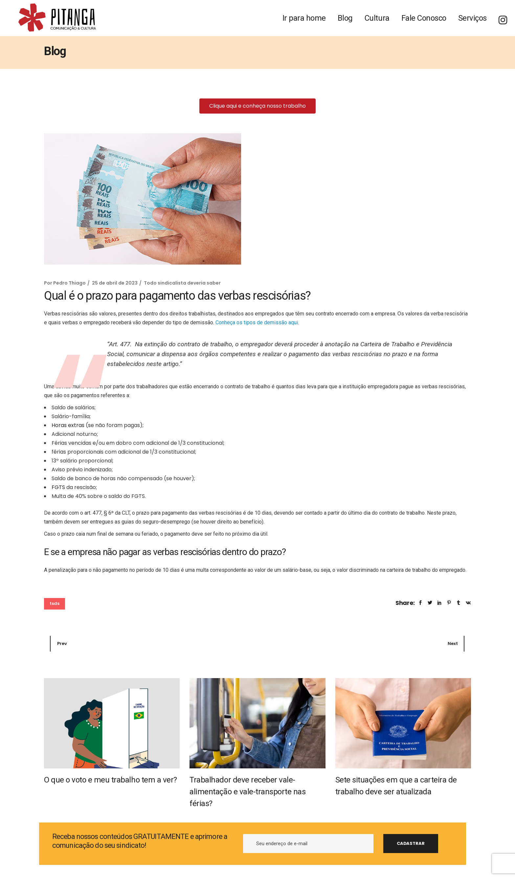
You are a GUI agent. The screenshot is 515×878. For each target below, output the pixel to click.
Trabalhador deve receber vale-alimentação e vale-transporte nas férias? (247, 791)
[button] (257, 106)
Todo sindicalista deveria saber (182, 283)
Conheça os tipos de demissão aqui (256, 322)
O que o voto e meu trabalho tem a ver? (110, 779)
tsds (54, 603)
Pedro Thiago (69, 283)
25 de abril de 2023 (115, 283)
